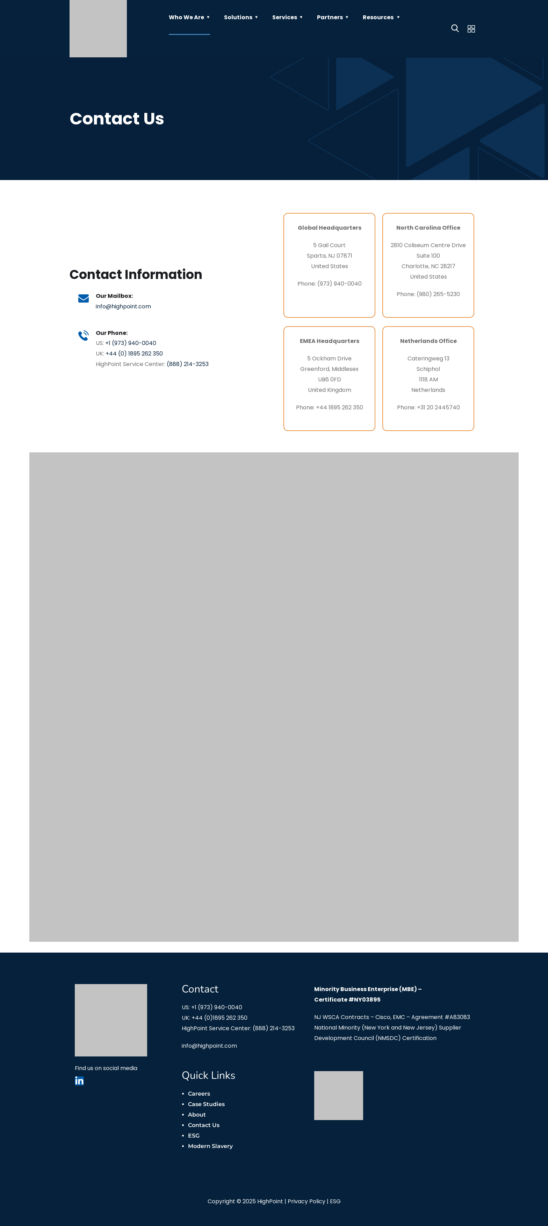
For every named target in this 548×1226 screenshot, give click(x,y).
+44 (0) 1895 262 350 (136, 354)
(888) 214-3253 (189, 365)
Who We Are (186, 17)
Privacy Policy (306, 1201)
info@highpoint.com (125, 306)
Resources (378, 17)
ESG (194, 1135)
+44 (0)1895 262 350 (219, 1018)
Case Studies (206, 1104)
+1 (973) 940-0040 (132, 344)
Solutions (238, 17)
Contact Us (203, 1125)
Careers (199, 1093)
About (197, 1114)
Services (284, 17)
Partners (330, 17)
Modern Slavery (210, 1146)
